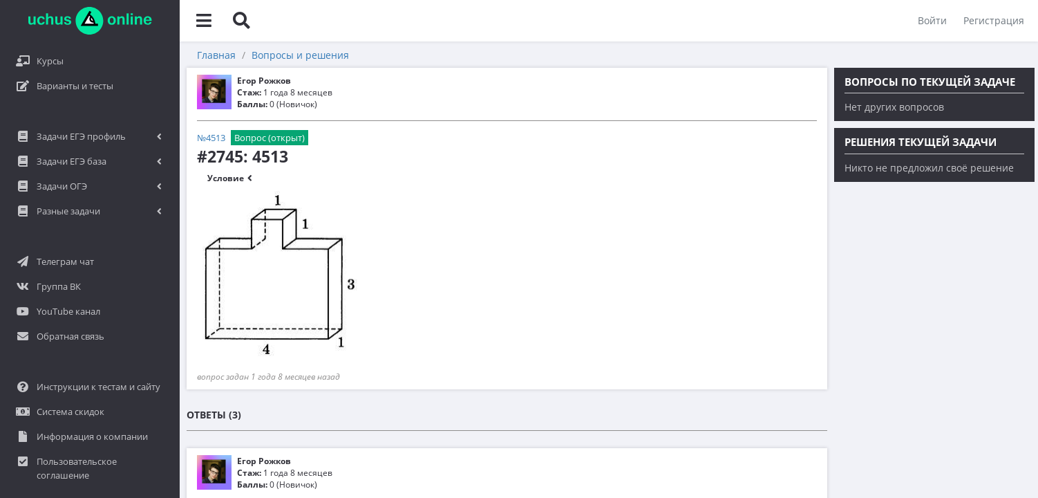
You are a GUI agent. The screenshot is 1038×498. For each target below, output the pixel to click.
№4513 (211, 137)
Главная (216, 55)
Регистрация (993, 20)
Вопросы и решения (300, 55)
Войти (932, 20)
